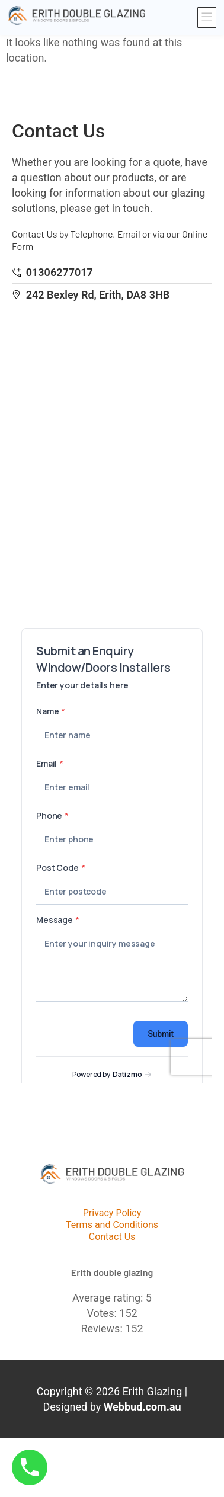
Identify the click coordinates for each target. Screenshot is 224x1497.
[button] (207, 17)
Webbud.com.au (142, 1406)
